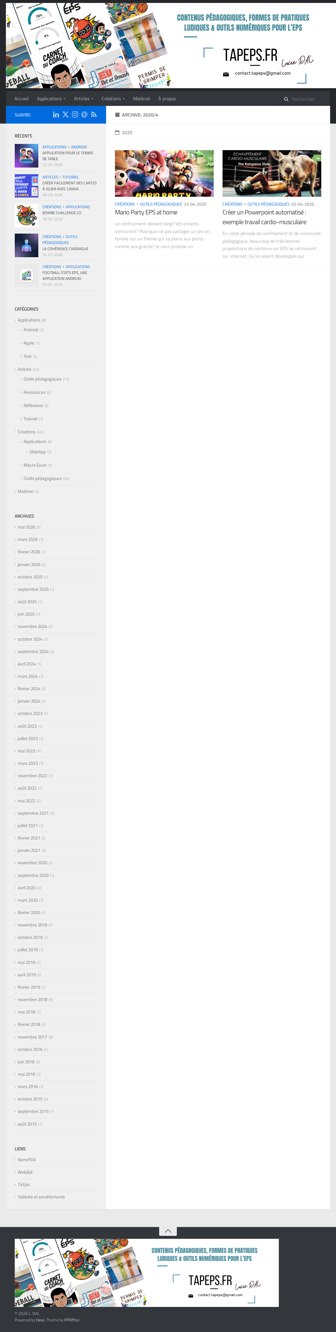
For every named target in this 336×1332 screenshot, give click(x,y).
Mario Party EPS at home (146, 212)
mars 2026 (28, 539)
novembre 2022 (32, 775)
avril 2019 (27, 974)
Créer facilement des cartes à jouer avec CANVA (69, 186)
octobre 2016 (30, 1049)
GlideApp (37, 451)
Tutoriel (70, 177)
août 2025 (27, 601)
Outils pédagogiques (161, 204)
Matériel (141, 98)
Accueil (21, 98)
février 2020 (29, 912)
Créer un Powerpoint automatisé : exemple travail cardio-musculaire (264, 217)
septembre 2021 (33, 813)
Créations (111, 98)
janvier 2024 (29, 701)
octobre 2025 (30, 576)
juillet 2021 (28, 825)
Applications (49, 98)
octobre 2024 (30, 639)
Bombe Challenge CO (61, 213)
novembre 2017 (32, 1037)
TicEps (24, 1184)
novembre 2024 (32, 626)
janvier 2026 (29, 564)
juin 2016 (26, 1061)
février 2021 (29, 837)
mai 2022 (26, 800)
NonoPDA (27, 1159)
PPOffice (71, 1320)
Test (28, 356)
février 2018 (29, 1024)
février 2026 (29, 551)
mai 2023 (26, 750)
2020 (123, 132)
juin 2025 (26, 614)
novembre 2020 (32, 862)
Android (79, 147)
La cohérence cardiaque (65, 249)
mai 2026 (26, 527)
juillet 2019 (28, 949)
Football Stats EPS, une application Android (64, 275)
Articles (81, 98)
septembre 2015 (33, 1111)
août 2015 (27, 1124)
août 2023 (27, 726)
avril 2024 (27, 663)
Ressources (34, 392)
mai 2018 (26, 1011)
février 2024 (29, 688)
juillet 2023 (28, 738)
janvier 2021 (29, 850)
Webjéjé (25, 1172)
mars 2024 (28, 676)
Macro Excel (35, 465)
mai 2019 (26, 962)
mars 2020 (28, 900)
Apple (29, 342)
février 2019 (29, 987)
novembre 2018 (32, 999)
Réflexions (33, 405)
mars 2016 (28, 1086)
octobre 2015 (30, 1098)
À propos (167, 98)
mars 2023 (28, 763)
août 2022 (27, 788)
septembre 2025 (33, 589)
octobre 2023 (30, 713)
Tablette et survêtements (41, 1196)
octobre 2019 (30, 937)
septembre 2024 (33, 651)
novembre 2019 (32, 924)
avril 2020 (27, 887)
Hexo (40, 1320)
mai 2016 (26, 1074)
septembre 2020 (33, 875)
